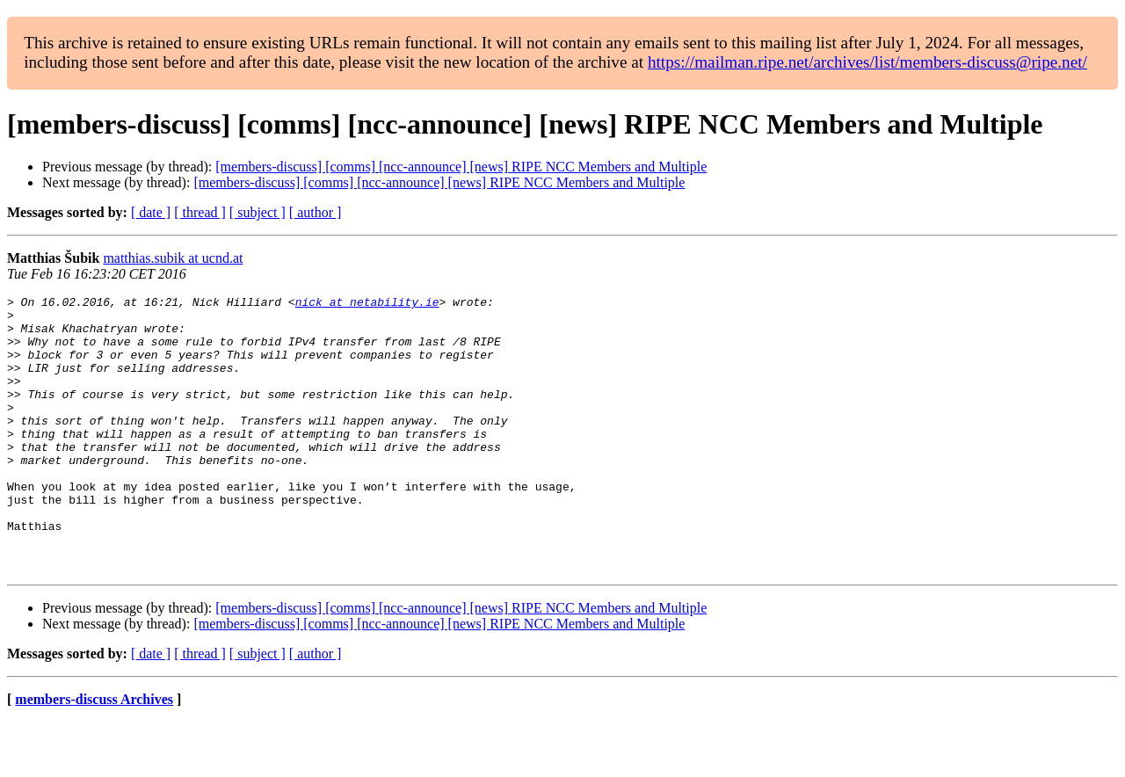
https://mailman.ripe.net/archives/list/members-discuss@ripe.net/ (867, 62)
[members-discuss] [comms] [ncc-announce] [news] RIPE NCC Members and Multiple (461, 166)
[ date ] (151, 212)
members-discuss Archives (94, 754)
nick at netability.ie (367, 304)
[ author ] (315, 212)
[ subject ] (257, 212)
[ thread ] (200, 212)
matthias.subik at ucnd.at (173, 258)
